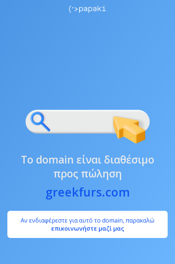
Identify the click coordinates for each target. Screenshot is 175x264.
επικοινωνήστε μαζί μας (87, 228)
